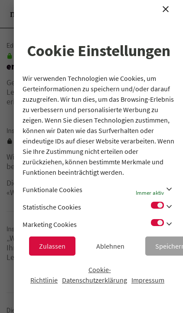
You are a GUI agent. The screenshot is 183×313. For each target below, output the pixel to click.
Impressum (147, 280)
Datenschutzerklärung (94, 280)
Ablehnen (110, 246)
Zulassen (52, 246)
